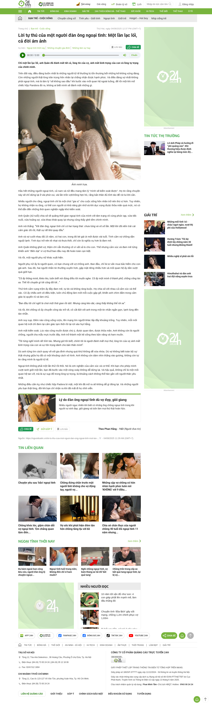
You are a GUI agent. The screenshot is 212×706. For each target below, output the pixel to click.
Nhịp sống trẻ (158, 18)
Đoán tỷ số (119, 4)
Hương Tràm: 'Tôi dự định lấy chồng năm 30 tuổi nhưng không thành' (179, 242)
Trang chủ (23, 28)
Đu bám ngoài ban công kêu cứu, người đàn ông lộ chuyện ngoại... (31, 572)
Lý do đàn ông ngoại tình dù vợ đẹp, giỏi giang (93, 400)
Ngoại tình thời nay (36, 48)
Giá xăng (101, 4)
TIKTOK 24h (114, 635)
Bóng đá (54, 11)
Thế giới (163, 11)
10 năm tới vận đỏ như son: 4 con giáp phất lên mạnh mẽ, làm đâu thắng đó (118, 597)
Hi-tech (150, 11)
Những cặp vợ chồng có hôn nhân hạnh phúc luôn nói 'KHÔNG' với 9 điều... (118, 486)
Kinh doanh (70, 11)
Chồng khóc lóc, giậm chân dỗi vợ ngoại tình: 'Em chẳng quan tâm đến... (36, 529)
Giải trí (85, 11)
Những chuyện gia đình (58, 48)
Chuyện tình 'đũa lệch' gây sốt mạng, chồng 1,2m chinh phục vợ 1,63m (119, 614)
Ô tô (190, 11)
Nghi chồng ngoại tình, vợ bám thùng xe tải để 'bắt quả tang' (94, 572)
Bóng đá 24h (91, 635)
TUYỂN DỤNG (144, 693)
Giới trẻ (122, 18)
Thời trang (138, 645)
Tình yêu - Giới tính (89, 18)
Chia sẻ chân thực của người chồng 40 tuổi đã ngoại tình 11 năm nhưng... (120, 529)
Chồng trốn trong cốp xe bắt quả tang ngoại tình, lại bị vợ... (127, 572)
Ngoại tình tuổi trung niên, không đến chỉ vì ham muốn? (63, 572)
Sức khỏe (136, 11)
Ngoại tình (109, 18)
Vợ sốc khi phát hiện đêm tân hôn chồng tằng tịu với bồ (77, 527)
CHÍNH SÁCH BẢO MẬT (91, 693)
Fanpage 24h (67, 635)
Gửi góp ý (44, 429)
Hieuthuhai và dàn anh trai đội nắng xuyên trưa (179, 275)
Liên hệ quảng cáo (32, 693)
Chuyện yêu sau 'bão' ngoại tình (36, 482)
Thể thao (178, 11)
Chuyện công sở (67, 18)
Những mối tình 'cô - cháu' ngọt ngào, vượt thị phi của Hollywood (180, 224)
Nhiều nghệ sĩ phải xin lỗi (180, 256)
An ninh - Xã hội (73, 645)
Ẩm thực (122, 645)
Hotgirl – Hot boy (139, 18)
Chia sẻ (135, 47)
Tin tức (41, 11)
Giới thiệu (56, 693)
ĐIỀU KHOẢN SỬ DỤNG (120, 693)
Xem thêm (133, 541)
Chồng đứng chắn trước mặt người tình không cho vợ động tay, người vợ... (77, 486)
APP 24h (26, 635)
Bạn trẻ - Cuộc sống (40, 18)
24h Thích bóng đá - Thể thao (110, 11)
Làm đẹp (153, 645)
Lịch (137, 4)
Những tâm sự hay (81, 48)
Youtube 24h (138, 635)
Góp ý (70, 693)
